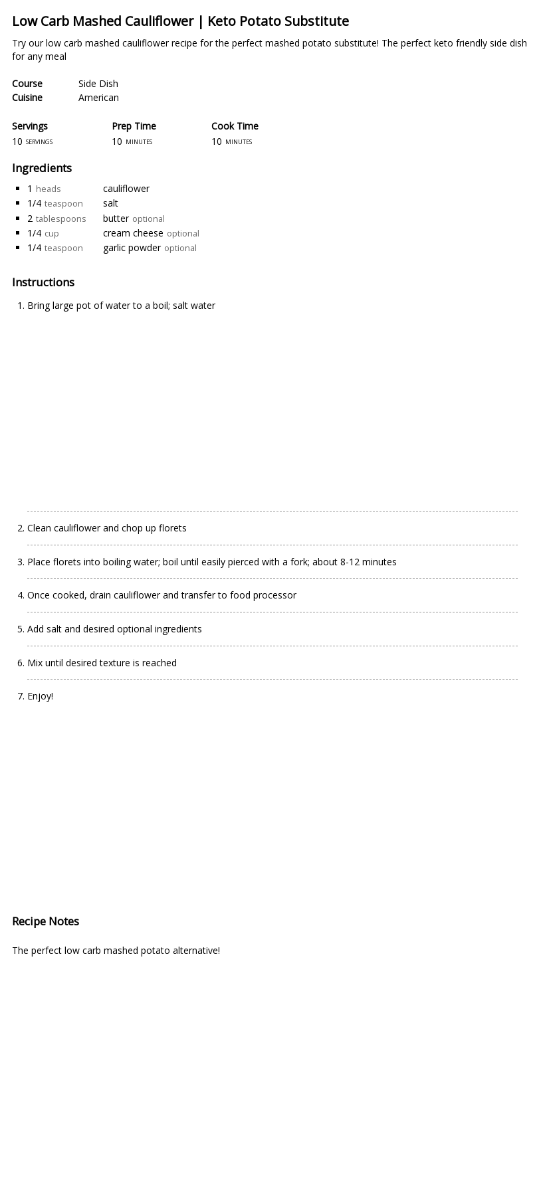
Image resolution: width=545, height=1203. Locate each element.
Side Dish (98, 83)
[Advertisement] (139, 405)
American (98, 97)
